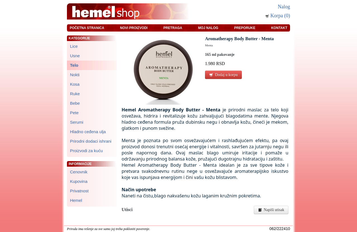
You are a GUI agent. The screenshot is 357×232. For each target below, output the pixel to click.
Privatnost (79, 190)
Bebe (75, 103)
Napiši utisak (271, 210)
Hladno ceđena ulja (88, 131)
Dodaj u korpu (223, 75)
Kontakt (279, 28)
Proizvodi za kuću (86, 150)
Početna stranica (87, 28)
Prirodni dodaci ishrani (90, 141)
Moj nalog (208, 28)
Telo (74, 65)
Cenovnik (79, 171)
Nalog (284, 6)
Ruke (75, 93)
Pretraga (172, 28)
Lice (74, 46)
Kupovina (79, 181)
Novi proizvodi (134, 28)
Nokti (74, 74)
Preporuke (244, 28)
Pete (74, 112)
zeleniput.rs (159, 229)
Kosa (74, 84)
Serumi (76, 122)
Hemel (76, 200)
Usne (75, 55)
